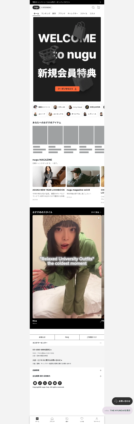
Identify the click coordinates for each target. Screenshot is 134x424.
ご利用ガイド (92, 337)
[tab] (67, 13)
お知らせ (42, 337)
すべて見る (96, 212)
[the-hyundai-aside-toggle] (117, 410)
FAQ (67, 337)
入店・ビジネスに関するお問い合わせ (47, 360)
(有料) (41, 350)
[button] (43, 7)
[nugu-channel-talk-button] (122, 401)
